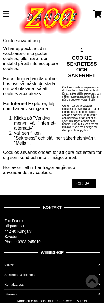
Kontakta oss (52, 285)
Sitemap (52, 294)
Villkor (52, 265)
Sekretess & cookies (52, 275)
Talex (84, 301)
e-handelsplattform (44, 301)
